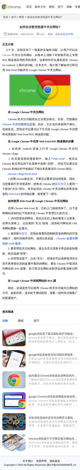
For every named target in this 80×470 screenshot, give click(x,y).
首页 (29, 6)
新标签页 (60, 184)
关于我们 (28, 461)
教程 (52, 6)
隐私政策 (55, 461)
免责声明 (41, 461)
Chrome (7, 55)
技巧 (60, 6)
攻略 (69, 6)
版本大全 (40, 6)
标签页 (23, 233)
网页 (21, 17)
